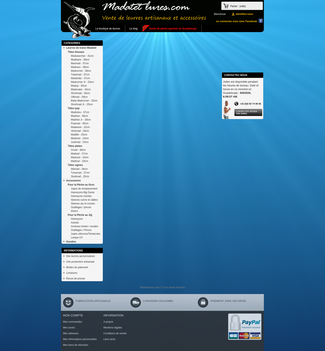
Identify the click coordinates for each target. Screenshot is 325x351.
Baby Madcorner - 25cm (84, 100)
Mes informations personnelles (80, 339)
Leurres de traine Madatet (81, 47)
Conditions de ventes (115, 333)
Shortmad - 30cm (80, 93)
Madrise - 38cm (79, 116)
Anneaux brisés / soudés (84, 226)
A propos (108, 321)
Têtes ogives (75, 165)
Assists (75, 222)
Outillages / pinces (81, 207)
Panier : (238, 6)
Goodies (71, 241)
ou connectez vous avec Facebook (236, 21)
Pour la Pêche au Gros (81, 184)
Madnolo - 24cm (80, 138)
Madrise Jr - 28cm (81, 119)
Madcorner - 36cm (81, 70)
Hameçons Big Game (83, 192)
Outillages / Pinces (81, 230)
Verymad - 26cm (80, 130)
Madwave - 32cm (80, 127)
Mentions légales (112, 327)
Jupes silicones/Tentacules (85, 233)
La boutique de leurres (107, 28)
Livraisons (71, 272)
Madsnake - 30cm (81, 89)
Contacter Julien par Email (246, 112)
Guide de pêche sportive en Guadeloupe (172, 28)
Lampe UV (77, 237)
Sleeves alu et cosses (83, 203)
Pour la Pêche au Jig (80, 214)
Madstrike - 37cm (80, 78)
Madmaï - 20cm (79, 161)
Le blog (133, 28)
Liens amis (109, 339)
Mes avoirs (69, 327)
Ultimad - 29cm (79, 96)
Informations (73, 250)
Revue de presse (75, 278)
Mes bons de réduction (75, 345)
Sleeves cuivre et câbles (84, 199)
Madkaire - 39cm (80, 59)
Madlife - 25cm (79, 134)
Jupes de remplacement (84, 188)
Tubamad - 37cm (80, 74)
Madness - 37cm (80, 112)
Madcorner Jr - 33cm (82, 82)
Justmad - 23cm (80, 142)
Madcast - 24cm (80, 157)
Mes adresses (71, 333)
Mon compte (73, 315)
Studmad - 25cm (80, 176)
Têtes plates (75, 146)
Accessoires (73, 180)
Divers (74, 211)
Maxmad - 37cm (80, 63)
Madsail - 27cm (79, 153)
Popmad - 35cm (80, 123)
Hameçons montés (81, 196)
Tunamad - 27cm (80, 172)
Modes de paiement (77, 267)
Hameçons (77, 218)
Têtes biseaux (76, 52)
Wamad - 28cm (79, 169)
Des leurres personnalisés (80, 256)
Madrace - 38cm (80, 67)
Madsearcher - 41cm (82, 55)
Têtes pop (74, 108)
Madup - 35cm (79, 85)
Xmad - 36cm (78, 149)
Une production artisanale (80, 261)
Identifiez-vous (244, 14)
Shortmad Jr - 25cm (82, 104)
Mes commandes (72, 321)
